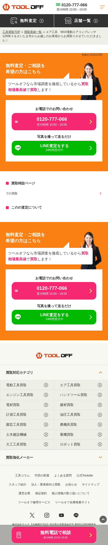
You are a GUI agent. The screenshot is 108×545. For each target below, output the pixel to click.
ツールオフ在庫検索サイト (72, 502)
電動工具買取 (27, 385)
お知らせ (71, 484)
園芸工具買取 (27, 425)
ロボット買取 (81, 444)
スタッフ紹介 (17, 484)
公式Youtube (85, 475)
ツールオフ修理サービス (34, 502)
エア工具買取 (81, 385)
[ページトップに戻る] (103, 519)
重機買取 (81, 435)
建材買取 (81, 405)
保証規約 (41, 493)
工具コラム (22, 475)
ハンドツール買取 (81, 395)
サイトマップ (90, 484)
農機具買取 (81, 425)
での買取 (12, 193)
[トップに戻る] (23, 7)
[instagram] (46, 515)
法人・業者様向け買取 (45, 484)
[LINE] (76, 515)
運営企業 (24, 493)
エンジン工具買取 (27, 395)
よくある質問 (63, 475)
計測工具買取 (27, 415)
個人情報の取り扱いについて (71, 493)
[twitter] (32, 515)
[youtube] (61, 515)
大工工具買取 (27, 444)
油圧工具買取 (81, 415)
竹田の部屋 (42, 475)
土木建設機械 (27, 435)
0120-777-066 (71, 6)
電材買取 (27, 405)
